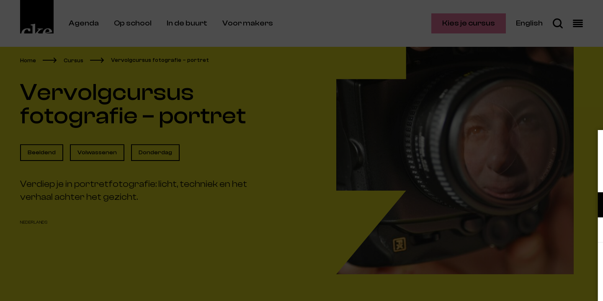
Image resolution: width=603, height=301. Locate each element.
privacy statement (498, 177)
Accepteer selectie (532, 285)
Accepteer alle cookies (532, 261)
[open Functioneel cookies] (589, 205)
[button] (523, 204)
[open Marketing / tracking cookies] (589, 230)
